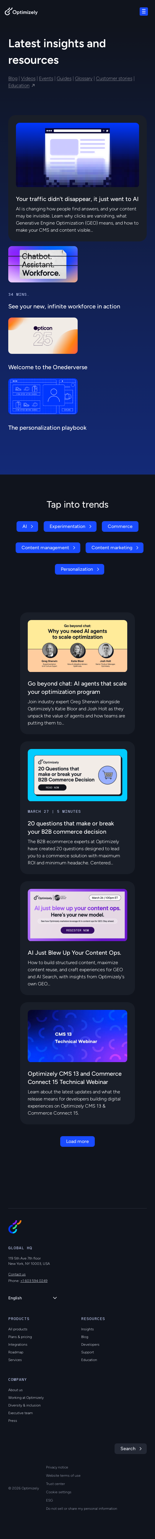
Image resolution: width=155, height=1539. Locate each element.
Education (19, 85)
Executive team (20, 1413)
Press (12, 1421)
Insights (87, 1329)
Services (15, 1360)
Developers (90, 1344)
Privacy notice (57, 1467)
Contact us (17, 1274)
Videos (28, 78)
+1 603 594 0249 (34, 1281)
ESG (49, 1500)
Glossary (83, 78)
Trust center (55, 1484)
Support (87, 1352)
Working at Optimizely (26, 1398)
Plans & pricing (20, 1337)
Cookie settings (58, 1492)
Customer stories (114, 78)
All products (17, 1329)
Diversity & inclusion (24, 1405)
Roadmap (15, 1352)
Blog (12, 78)
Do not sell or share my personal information (81, 1509)
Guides (64, 78)
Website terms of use (63, 1475)
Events (46, 78)
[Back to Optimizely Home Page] (21, 12)
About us (15, 1390)
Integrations (17, 1344)
